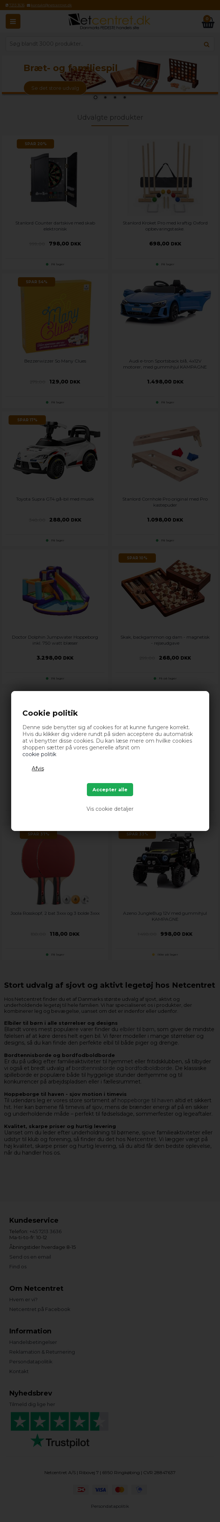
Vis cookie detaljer (110, 809)
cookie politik (39, 754)
